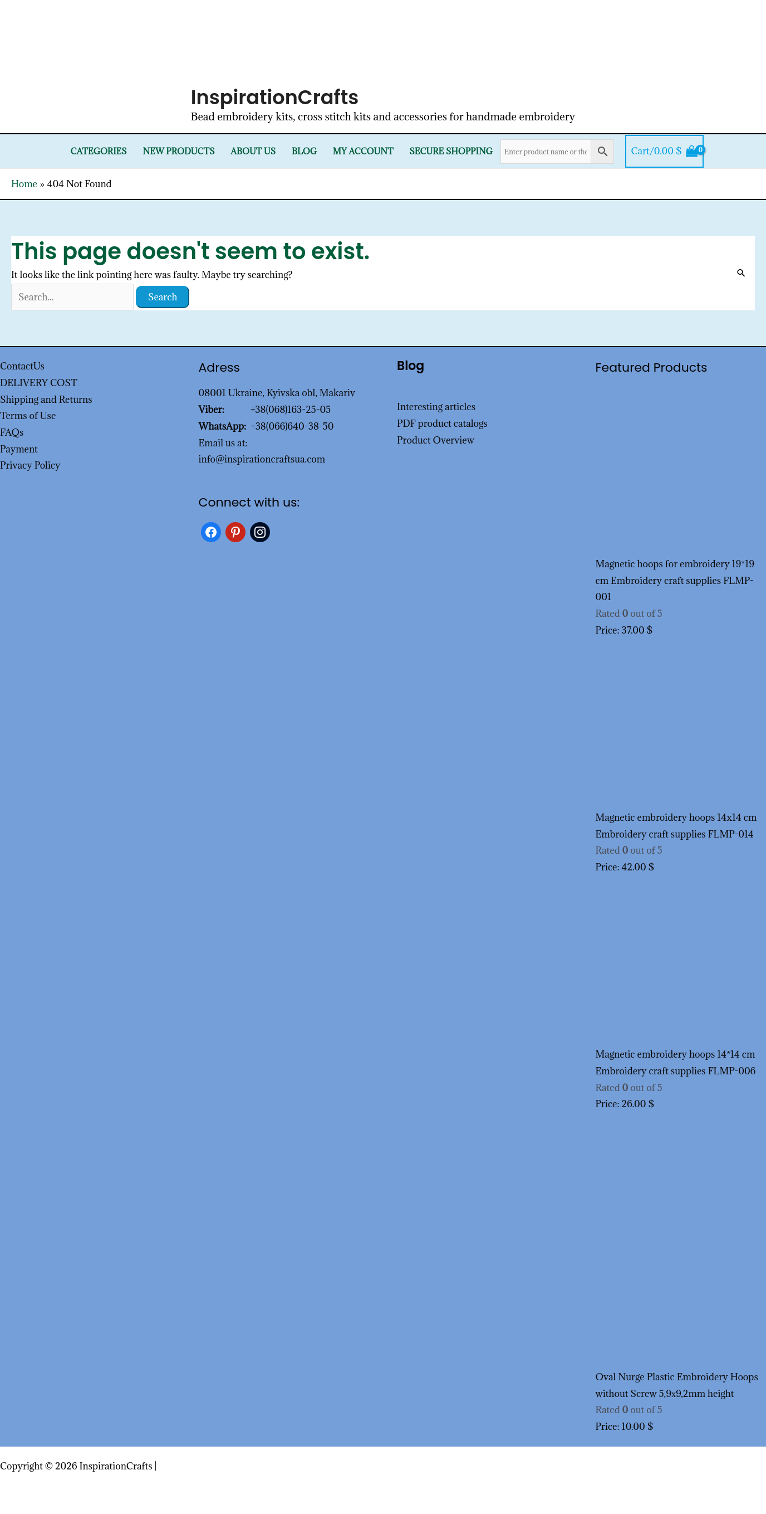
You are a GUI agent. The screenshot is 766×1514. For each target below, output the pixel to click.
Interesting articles (436, 407)
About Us (253, 151)
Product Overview (435, 440)
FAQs (11, 432)
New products (179, 151)
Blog (304, 151)
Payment (19, 449)
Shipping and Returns (46, 399)
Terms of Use (28, 416)
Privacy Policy (30, 465)
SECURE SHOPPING (450, 151)
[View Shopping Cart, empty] (664, 151)
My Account (363, 151)
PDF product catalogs (442, 423)
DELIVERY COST (38, 383)
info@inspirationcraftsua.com (262, 459)
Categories (99, 151)
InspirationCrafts (275, 97)
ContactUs (22, 366)
